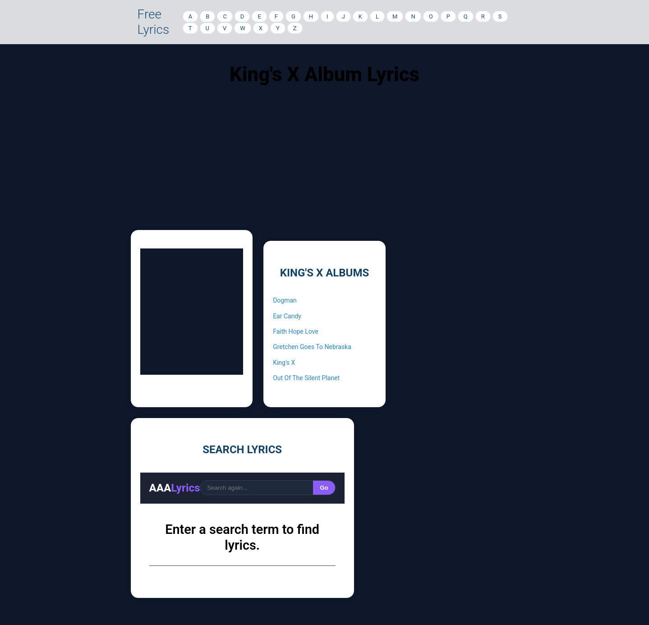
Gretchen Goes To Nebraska (312, 346)
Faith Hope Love (295, 331)
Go (324, 487)
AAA (174, 488)
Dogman (285, 300)
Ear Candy (287, 316)
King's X (284, 362)
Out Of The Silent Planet (306, 377)
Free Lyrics (154, 22)
